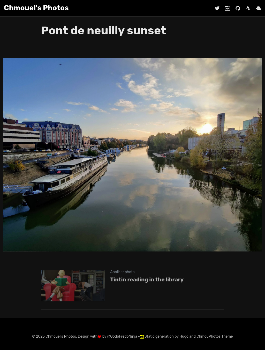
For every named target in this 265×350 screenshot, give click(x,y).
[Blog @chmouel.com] (225, 8)
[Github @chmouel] (235, 8)
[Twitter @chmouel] (217, 8)
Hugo (183, 336)
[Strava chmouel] (245, 8)
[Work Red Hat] (256, 8)
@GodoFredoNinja (122, 336)
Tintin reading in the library (147, 279)
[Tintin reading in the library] (132, 285)
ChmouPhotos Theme (214, 336)
